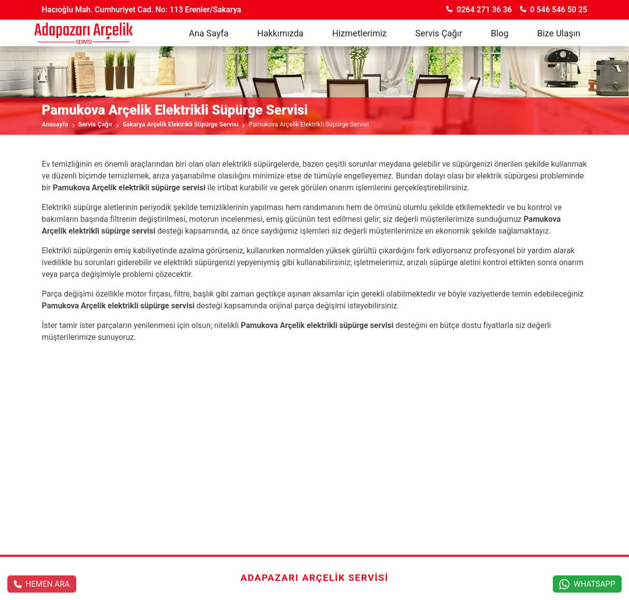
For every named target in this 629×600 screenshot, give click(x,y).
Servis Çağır (438, 33)
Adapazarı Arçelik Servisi (315, 577)
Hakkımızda (280, 33)
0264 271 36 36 (479, 9)
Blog (500, 33)
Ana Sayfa (209, 33)
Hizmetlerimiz (359, 33)
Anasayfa (55, 124)
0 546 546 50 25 (553, 9)
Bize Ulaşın (558, 33)
